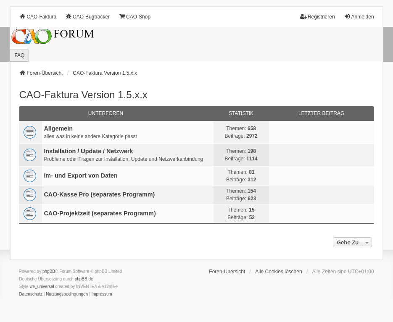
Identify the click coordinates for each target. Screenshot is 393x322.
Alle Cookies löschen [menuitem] (278, 272)
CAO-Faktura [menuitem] (37, 16)
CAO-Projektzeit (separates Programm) (100, 213)
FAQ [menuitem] (19, 55)
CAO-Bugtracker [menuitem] (87, 16)
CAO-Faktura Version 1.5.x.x (83, 94)
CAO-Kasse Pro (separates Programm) (99, 194)
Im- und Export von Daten (80, 175)
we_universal (41, 286)
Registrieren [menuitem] (317, 16)
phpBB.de (84, 279)
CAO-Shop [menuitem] (134, 16)
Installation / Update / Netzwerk (88, 151)
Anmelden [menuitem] (359, 16)
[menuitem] (30, 294)
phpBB (48, 271)
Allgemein (58, 128)
